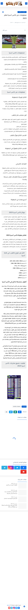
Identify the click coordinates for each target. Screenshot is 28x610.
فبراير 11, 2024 (14, 497)
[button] (20, 412)
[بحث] (2, 3)
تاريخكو (8, 605)
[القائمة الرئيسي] (26, 3)
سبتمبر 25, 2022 (14, 503)
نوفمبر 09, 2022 (14, 490)
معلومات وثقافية (16, 406)
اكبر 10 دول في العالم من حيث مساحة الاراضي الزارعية (10, 492)
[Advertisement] (14, 527)
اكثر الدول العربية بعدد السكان (10, 498)
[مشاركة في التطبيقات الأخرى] (6, 412)
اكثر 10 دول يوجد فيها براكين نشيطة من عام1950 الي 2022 (9, 506)
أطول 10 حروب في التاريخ (11, 485)
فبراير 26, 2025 (14, 483)
